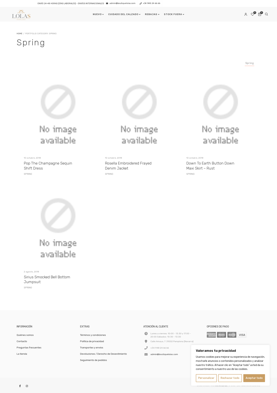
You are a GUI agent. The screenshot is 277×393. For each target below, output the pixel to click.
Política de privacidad (92, 341)
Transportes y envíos (91, 347)
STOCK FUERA (173, 14)
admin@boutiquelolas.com (122, 3)
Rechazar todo (230, 378)
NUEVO (97, 14)
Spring (249, 63)
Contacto (22, 341)
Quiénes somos (25, 335)
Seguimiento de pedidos (93, 360)
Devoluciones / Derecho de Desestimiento (103, 353)
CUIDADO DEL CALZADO (123, 14)
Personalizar (206, 378)
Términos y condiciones (93, 335)
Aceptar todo (254, 378)
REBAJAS (151, 14)
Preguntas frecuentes (29, 347)
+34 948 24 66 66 (151, 3)
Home (19, 33)
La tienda (22, 353)
